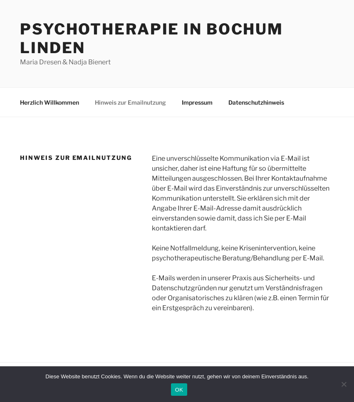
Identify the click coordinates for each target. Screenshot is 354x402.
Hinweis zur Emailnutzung (130, 102)
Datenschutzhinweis (256, 102)
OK (179, 390)
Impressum (197, 102)
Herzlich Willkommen (49, 102)
